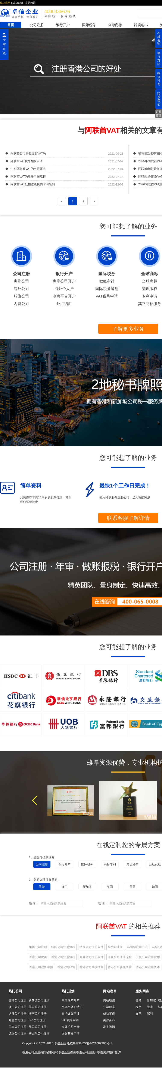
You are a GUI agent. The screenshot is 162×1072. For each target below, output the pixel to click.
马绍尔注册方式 (137, 947)
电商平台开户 (64, 296)
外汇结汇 (64, 304)
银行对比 (158, 58)
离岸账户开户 (71, 1000)
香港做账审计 (71, 1013)
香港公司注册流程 (63, 957)
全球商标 (115, 25)
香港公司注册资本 (148, 967)
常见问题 (30, 2)
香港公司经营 (66, 967)
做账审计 (107, 281)
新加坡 (87, 886)
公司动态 (109, 1007)
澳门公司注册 (18, 1007)
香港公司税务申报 (41, 967)
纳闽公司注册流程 (63, 947)
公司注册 (37, 25)
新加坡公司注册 (39, 1000)
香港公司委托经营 (120, 967)
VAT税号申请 (107, 296)
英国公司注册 (38, 1027)
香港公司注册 (18, 1000)
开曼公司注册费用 (148, 957)
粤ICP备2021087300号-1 (95, 1043)
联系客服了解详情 (128, 518)
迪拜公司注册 (18, 1013)
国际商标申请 (71, 1033)
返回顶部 (158, 113)
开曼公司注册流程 (120, 957)
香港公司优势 (38, 957)
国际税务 (89, 25)
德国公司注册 (18, 1033)
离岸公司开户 (64, 281)
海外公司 (21, 289)
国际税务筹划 (106, 289)
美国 (132, 886)
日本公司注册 (18, 1027)
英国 (110, 886)
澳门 (65, 886)
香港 (42, 886)
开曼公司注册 (18, 1020)
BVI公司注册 (37, 1020)
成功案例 (18, 2)
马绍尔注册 (115, 947)
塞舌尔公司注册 (39, 1033)
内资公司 (21, 304)
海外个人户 (64, 289)
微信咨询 (158, 79)
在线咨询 (158, 38)
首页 (10, 25)
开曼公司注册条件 (91, 957)
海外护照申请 (71, 1027)
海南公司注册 (38, 1013)
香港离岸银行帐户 (109, 1052)
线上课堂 (5, 2)
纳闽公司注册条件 (91, 947)
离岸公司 (21, 281)
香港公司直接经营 (91, 967)
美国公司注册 (38, 1007)
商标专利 (110, 864)
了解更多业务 (128, 329)
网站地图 (109, 1000)
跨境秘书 (141, 25)
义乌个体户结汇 (72, 1007)
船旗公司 (21, 296)
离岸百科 (109, 1020)
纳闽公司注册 (38, 947)
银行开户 (63, 25)
